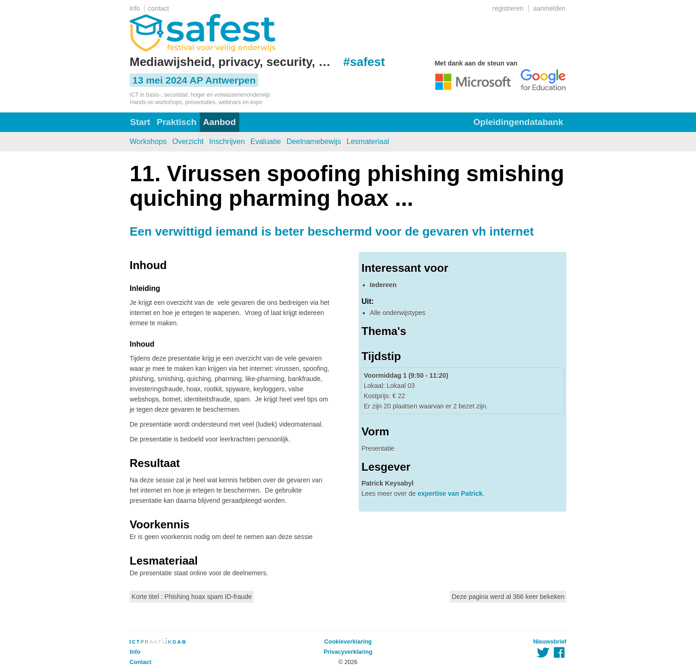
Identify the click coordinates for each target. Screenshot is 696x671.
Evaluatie (265, 141)
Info (135, 652)
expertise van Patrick (450, 493)
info (135, 8)
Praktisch (177, 122)
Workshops (148, 141)
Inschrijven (226, 141)
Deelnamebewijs (314, 141)
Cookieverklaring (348, 641)
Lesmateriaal (368, 141)
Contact (140, 662)
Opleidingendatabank (518, 122)
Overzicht (188, 141)
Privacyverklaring (347, 652)
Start (140, 122)
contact (158, 8)
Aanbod (219, 122)
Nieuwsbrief (549, 641)
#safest (364, 62)
